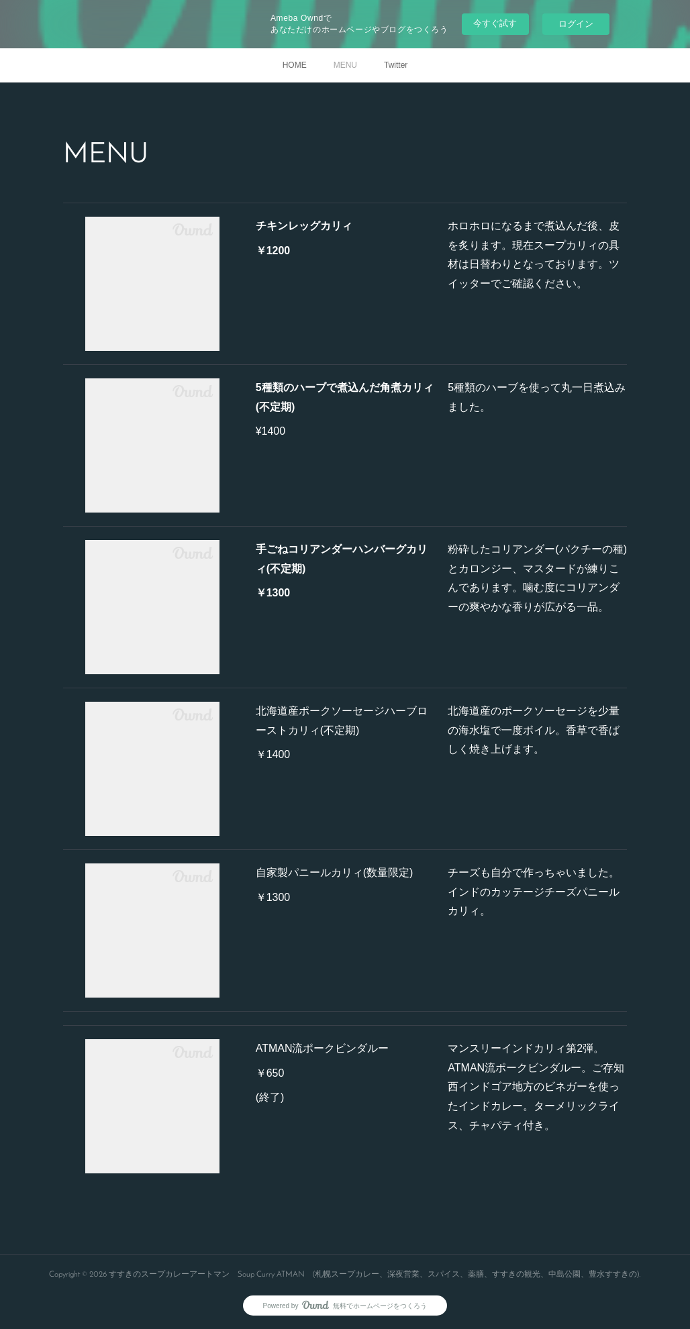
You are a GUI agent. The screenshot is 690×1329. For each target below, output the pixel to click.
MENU (345, 65)
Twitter (395, 65)
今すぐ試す (495, 23)
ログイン (575, 24)
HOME (295, 65)
